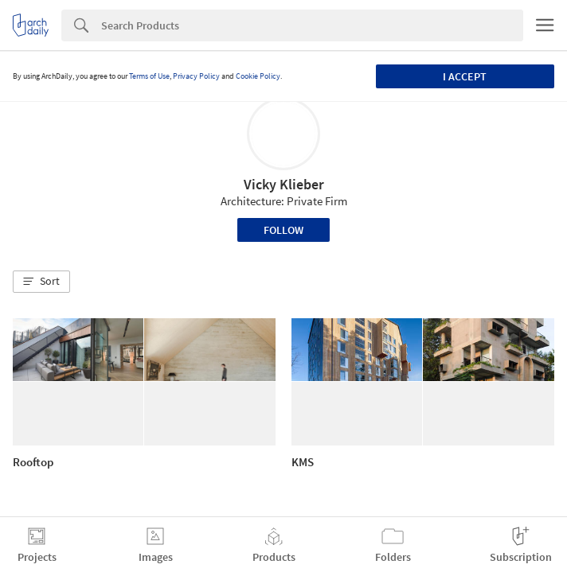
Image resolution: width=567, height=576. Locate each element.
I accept (465, 76)
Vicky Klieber (284, 184)
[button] (41, 281)
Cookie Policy (258, 76)
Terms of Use (149, 76)
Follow (283, 230)
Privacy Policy (196, 76)
